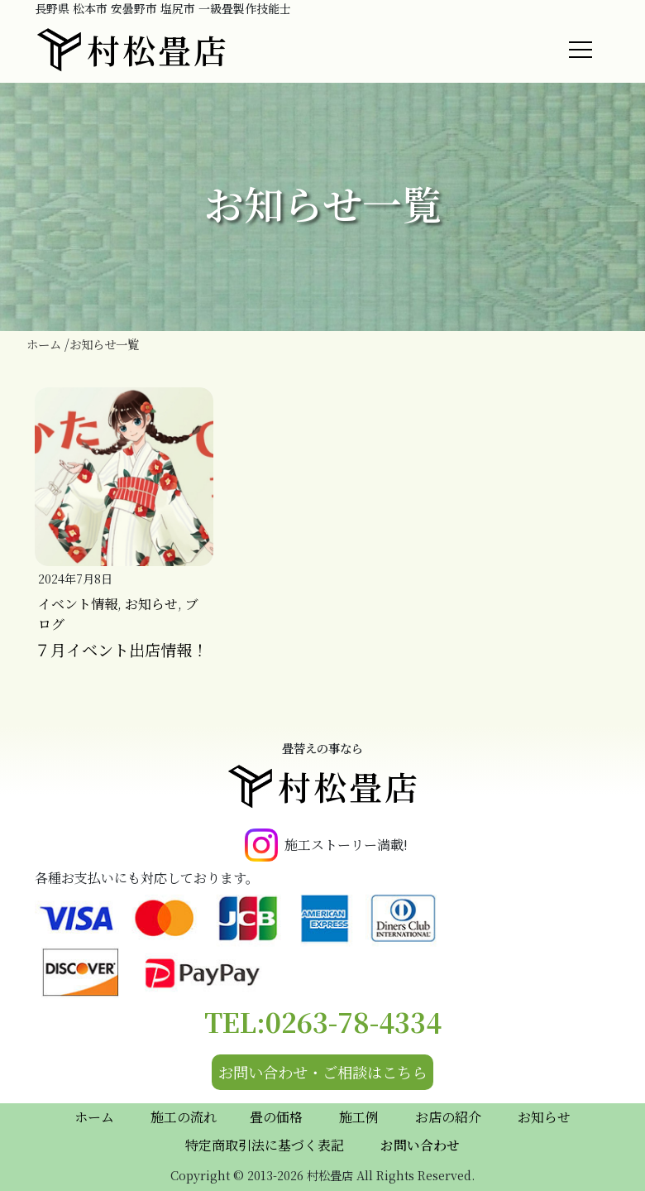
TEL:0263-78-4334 (323, 1021)
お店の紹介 (448, 1116)
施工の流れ (183, 1116)
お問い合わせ (420, 1145)
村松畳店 (132, 49)
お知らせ (151, 603)
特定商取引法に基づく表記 (264, 1145)
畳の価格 (276, 1116)
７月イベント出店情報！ (121, 649)
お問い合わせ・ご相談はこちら (322, 1072)
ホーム (94, 1116)
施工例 (359, 1116)
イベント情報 (77, 603)
